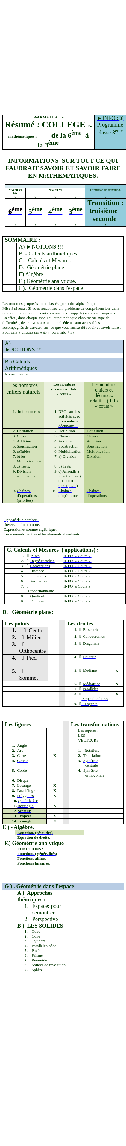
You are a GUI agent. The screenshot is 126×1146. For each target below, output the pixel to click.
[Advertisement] (56, 58)
